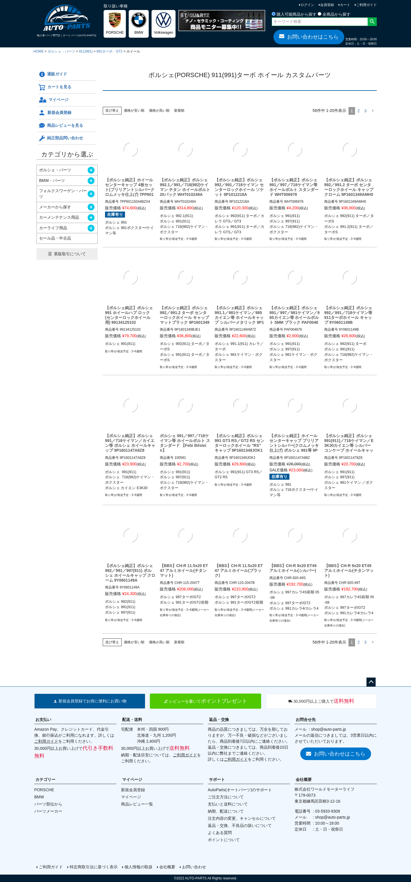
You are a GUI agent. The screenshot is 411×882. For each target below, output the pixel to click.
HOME (38, 51)
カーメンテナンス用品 (59, 217)
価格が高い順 (159, 110)
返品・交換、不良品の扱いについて (240, 825)
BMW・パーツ (52, 180)
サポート (217, 779)
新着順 (179, 110)
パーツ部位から (48, 804)
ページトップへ (371, 682)
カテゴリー (45, 779)
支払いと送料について (228, 804)
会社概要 (304, 779)
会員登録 (327, 5)
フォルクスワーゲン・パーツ (63, 193)
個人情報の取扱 (138, 867)
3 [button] (365, 111)
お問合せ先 (306, 719)
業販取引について (70, 254)
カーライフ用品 (53, 228)
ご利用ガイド (366, 5)
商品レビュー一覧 (137, 804)
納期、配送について (226, 811)
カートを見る (54, 87)
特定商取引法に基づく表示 (94, 867)
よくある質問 (220, 832)
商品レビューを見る (60, 125)
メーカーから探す (55, 207)
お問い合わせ (194, 867)
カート (345, 5)
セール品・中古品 (55, 238)
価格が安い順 (134, 110)
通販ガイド (52, 74)
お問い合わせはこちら (309, 36)
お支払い (43, 719)
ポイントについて (224, 839)
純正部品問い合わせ (60, 138)
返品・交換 (219, 719)
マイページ (53, 100)
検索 (372, 22)
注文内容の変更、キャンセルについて (242, 818)
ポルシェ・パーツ (61, 51)
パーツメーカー (48, 811)
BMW (39, 797)
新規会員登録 (54, 112)
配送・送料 (132, 719)
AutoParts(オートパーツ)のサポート (240, 789)
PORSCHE (44, 789)
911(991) (85, 51)
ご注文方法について (226, 797)
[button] (373, 111)
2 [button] (358, 111)
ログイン (307, 5)
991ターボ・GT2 (109, 51)
